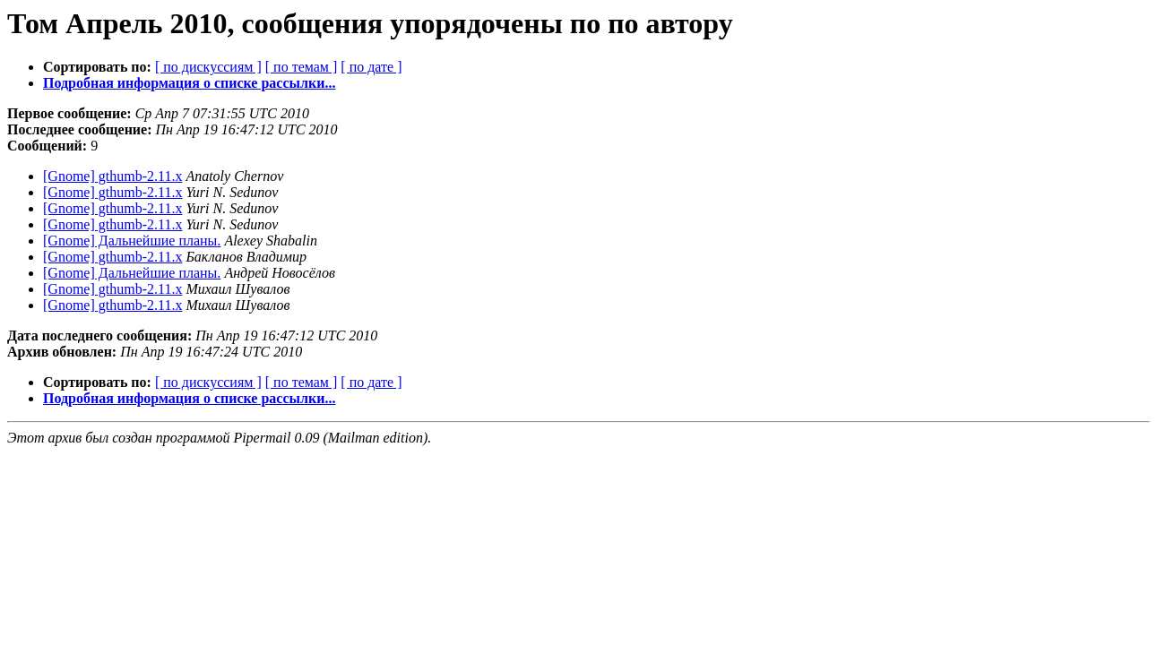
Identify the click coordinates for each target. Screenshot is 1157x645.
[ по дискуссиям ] (208, 66)
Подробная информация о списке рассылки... (189, 82)
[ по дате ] (371, 66)
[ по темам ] (301, 66)
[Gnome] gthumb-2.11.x (112, 176)
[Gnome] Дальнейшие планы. (131, 240)
